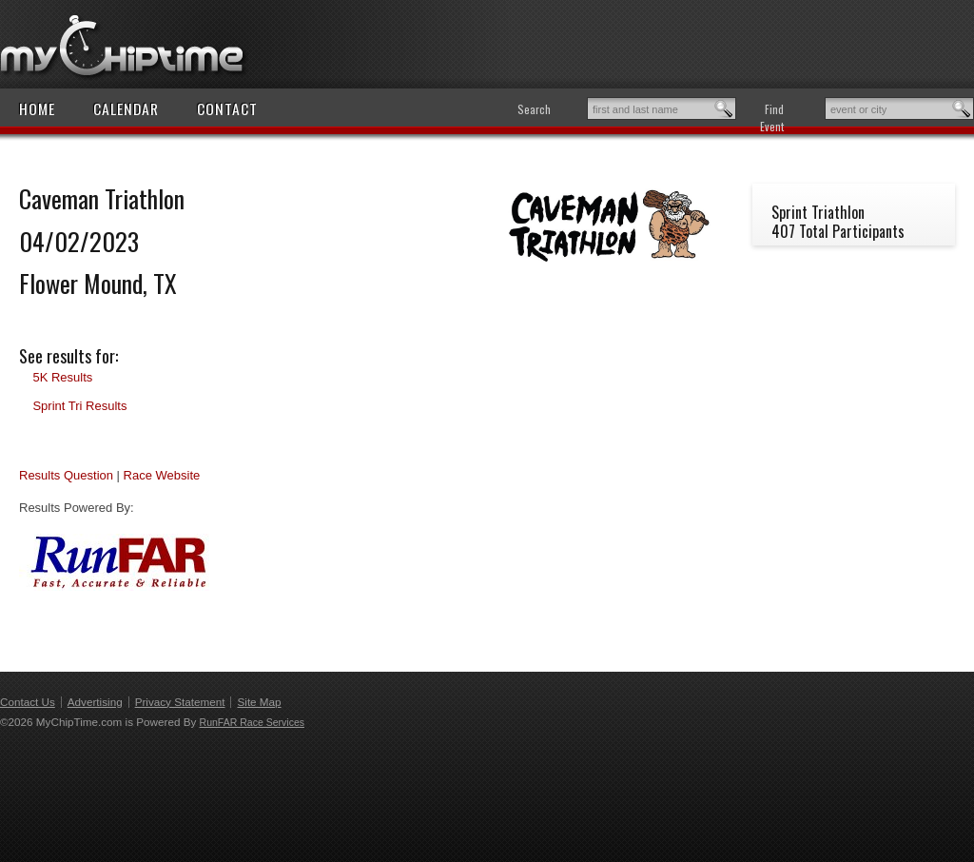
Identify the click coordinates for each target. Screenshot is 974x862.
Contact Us (27, 701)
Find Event (772, 117)
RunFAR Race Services (252, 722)
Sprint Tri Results (79, 406)
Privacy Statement (180, 701)
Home (37, 108)
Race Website (162, 475)
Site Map (259, 701)
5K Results (62, 377)
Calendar (126, 108)
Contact (227, 108)
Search (534, 109)
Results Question (66, 475)
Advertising (95, 701)
